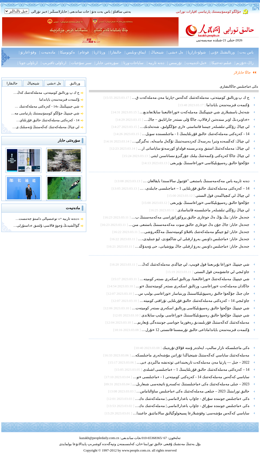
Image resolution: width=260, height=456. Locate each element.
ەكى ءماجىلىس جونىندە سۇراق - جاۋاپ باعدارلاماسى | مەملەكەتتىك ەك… (192, 399)
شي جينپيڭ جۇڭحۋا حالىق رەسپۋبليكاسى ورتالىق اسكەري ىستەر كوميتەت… (190, 308)
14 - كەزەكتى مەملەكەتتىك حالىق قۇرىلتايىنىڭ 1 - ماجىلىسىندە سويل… (195, 134)
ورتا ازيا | (99, 52)
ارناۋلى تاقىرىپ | (54, 63)
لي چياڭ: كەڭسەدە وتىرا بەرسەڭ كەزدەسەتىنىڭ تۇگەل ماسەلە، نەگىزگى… (190, 141)
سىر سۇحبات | (81, 63)
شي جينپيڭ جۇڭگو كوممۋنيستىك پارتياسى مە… (45, 113)
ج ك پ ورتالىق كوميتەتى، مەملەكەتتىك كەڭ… (47, 93)
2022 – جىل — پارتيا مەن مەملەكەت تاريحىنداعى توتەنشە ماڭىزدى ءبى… (193, 362)
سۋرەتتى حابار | (106, 63)
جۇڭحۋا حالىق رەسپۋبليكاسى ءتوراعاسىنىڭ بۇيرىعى (209, 163)
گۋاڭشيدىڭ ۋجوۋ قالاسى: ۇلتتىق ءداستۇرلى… (46, 225)
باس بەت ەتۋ (101, 12)
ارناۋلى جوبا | (28, 63)
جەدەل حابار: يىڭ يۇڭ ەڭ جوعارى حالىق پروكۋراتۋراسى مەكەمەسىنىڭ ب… (190, 217)
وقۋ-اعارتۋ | (27, 52)
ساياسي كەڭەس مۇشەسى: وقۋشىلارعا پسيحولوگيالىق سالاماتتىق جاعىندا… (191, 413)
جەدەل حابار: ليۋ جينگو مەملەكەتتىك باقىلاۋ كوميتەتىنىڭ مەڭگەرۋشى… (195, 232)
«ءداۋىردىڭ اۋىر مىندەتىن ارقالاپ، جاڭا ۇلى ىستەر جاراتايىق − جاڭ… (196, 120)
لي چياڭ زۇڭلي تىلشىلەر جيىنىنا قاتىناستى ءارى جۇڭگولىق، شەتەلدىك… (194, 127)
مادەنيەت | (47, 52)
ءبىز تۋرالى (39, 12)
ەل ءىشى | (175, 52)
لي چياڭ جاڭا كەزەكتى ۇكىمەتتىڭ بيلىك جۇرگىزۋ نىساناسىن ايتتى (200, 156)
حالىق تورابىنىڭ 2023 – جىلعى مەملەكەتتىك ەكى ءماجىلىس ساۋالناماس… (192, 391)
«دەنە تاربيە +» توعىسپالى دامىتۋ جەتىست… (47, 219)
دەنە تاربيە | (155, 63)
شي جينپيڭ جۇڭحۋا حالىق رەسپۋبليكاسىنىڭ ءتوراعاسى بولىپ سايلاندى (195, 315)
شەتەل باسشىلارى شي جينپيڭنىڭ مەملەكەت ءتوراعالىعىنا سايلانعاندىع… (194, 112)
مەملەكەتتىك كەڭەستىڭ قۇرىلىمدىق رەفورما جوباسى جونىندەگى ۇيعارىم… (191, 322)
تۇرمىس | (174, 63)
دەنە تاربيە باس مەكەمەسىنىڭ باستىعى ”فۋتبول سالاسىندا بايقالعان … (196, 181)
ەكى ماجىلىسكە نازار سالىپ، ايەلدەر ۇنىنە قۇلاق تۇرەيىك (206, 348)
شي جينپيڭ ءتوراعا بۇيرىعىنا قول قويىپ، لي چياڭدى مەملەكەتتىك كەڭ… (194, 264)
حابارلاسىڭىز (58, 12)
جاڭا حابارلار (242, 72)
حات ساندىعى (79, 12)
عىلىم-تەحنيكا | (221, 63)
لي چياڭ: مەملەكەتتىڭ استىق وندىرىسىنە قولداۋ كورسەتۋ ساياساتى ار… (193, 148)
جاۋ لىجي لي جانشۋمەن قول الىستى (222, 272)
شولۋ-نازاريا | (196, 52)
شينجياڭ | (156, 52)
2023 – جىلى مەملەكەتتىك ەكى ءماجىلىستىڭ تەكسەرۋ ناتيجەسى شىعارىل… (190, 384)
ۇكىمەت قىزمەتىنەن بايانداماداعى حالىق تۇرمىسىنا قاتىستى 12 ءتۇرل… (196, 330)
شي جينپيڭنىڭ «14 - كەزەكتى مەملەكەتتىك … (47, 106)
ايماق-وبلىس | (135, 52)
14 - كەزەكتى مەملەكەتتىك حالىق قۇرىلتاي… (47, 120)
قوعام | (83, 52)
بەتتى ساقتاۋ (121, 12)
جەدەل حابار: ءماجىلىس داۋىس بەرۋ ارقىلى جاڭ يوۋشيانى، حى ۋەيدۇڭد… (192, 246)
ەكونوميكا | (66, 52)
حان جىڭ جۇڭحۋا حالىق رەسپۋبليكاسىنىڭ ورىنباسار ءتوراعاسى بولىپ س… (192, 294)
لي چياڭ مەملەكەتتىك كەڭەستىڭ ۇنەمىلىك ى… (45, 127)
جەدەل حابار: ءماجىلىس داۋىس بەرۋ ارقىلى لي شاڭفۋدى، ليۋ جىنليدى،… (193, 239)
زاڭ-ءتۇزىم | (244, 63)
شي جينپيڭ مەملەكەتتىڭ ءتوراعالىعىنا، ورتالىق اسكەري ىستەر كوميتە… (195, 279)
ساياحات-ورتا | (133, 63)
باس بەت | (246, 52)
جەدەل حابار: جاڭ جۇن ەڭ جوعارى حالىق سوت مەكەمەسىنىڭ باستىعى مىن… (189, 225)
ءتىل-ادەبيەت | (196, 63)
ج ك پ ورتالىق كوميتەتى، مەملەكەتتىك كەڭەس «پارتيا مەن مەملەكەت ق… (190, 98)
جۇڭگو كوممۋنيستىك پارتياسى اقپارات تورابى (208, 12)
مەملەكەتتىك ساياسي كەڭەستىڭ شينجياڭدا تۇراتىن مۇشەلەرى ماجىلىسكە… (190, 355)
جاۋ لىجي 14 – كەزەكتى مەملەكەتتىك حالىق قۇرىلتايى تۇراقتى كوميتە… (195, 301)
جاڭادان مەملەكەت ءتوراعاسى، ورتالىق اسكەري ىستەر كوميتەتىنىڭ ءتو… (193, 286)
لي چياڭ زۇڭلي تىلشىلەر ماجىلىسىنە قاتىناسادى (213, 210)
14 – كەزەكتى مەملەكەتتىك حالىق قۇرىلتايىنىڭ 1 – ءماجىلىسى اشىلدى (196, 370)
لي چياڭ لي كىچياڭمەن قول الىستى (223, 196)
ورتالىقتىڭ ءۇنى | (222, 52)
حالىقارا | (115, 52)
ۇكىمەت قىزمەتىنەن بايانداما (59, 99)
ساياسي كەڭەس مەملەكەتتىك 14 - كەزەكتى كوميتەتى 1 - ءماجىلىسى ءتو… (191, 377)
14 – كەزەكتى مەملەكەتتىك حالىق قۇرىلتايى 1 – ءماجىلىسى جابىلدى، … (194, 188)
